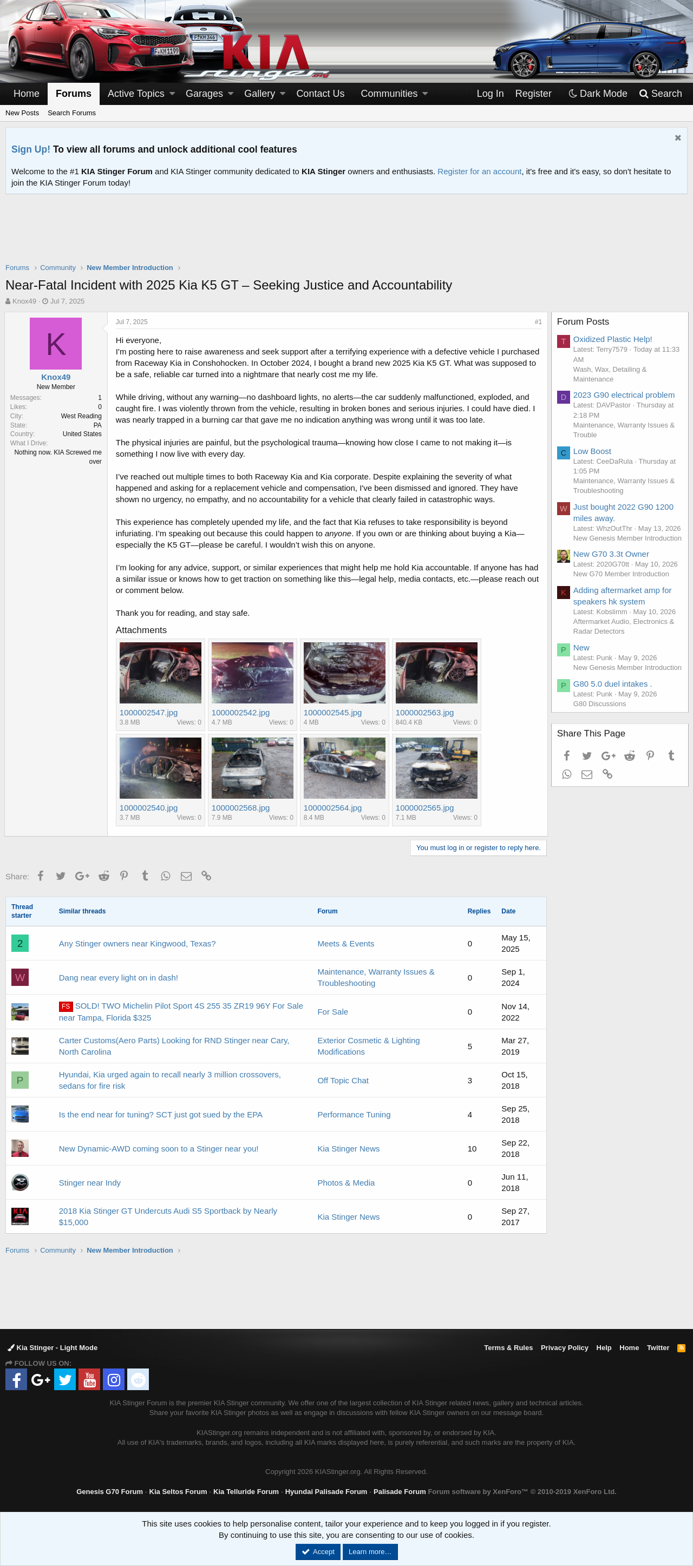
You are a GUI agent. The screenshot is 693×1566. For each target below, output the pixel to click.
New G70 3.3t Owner (612, 573)
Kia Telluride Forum (246, 1492)
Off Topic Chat (343, 1080)
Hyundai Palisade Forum (326, 1492)
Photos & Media (346, 1182)
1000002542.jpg (242, 712)
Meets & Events (345, 943)
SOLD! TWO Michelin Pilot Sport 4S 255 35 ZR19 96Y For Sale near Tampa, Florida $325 (181, 1011)
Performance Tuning (353, 1114)
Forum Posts (584, 322)
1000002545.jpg (334, 712)
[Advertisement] (346, 235)
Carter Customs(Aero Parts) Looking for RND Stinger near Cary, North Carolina (174, 1046)
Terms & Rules (508, 1348)
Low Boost (593, 451)
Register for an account (479, 171)
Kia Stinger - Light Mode (52, 1348)
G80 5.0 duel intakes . (613, 713)
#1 (537, 322)
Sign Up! (30, 149)
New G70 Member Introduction (622, 594)
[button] (172, 94)
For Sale (332, 1011)
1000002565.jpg (426, 807)
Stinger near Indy (90, 1182)
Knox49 (24, 301)
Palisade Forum (400, 1492)
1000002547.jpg (150, 712)
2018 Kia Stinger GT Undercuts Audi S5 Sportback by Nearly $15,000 (168, 1216)
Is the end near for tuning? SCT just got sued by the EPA (161, 1114)
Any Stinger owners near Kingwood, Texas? (137, 943)
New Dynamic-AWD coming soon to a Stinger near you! (159, 1148)
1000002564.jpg (334, 807)
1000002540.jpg (150, 807)
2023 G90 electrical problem (625, 394)
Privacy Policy (565, 1348)
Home (27, 93)
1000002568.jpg (242, 807)
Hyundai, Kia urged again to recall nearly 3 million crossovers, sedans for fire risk (170, 1080)
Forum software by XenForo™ (522, 1492)
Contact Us (320, 93)
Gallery (259, 93)
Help (604, 1348)
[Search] (660, 94)
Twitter (658, 1348)
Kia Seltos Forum (178, 1492)
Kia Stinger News (348, 1148)
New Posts (22, 113)
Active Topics (136, 93)
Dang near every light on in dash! (118, 977)
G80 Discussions (600, 733)
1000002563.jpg (426, 712)
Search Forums (72, 113)
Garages (204, 93)
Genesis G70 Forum (109, 1492)
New (582, 667)
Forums (73, 93)
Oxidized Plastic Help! (613, 339)
